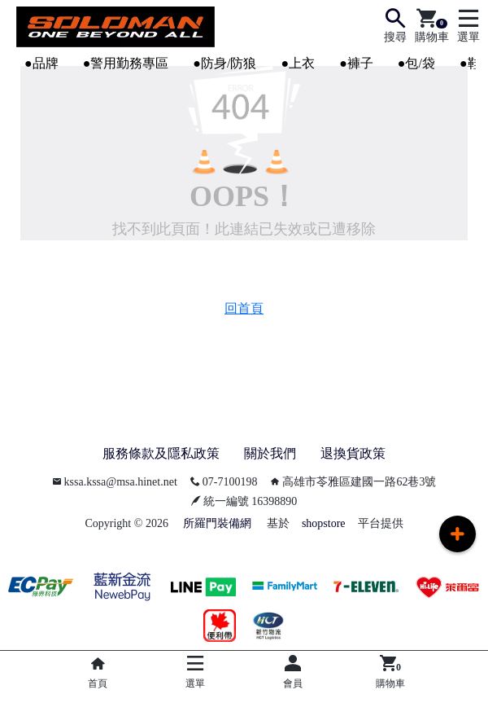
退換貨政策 (353, 453)
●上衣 (298, 63)
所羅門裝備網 (217, 523)
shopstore (324, 523)
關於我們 (270, 453)
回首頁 (244, 308)
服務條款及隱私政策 (161, 453)
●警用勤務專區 (126, 63)
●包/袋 (416, 63)
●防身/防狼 (224, 63)
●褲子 (356, 63)
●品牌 (41, 63)
